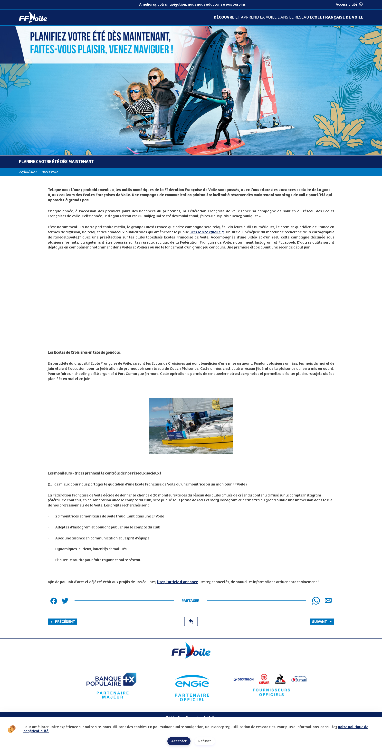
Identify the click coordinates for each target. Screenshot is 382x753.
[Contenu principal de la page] (191, 332)
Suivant (322, 622)
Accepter (179, 741)
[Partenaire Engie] (191, 685)
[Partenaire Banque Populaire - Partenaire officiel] (111, 685)
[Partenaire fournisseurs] (270, 685)
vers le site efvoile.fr (207, 232)
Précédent (62, 622)
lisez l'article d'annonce (177, 582)
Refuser (204, 741)
